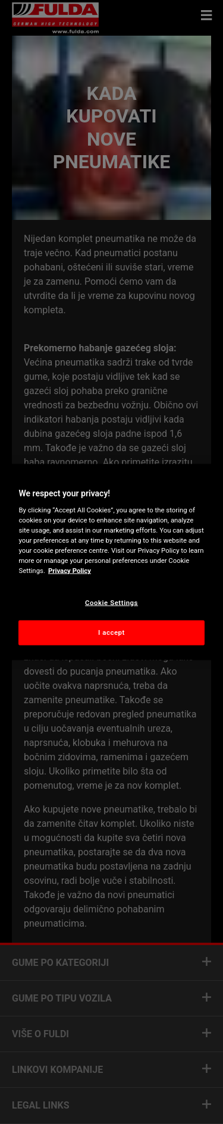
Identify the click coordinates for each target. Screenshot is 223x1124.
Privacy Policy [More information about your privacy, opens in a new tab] (69, 570)
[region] (111, 562)
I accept (111, 632)
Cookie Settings (111, 602)
